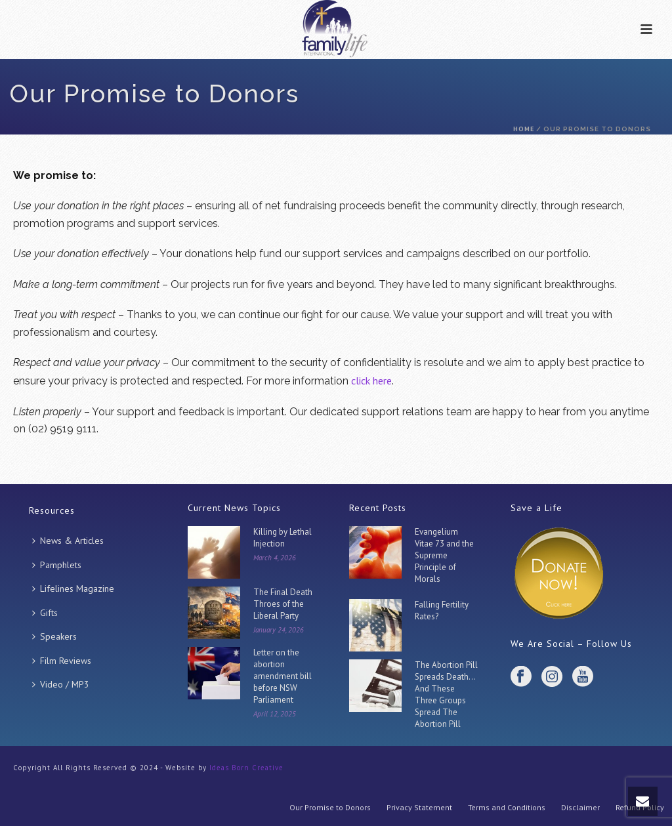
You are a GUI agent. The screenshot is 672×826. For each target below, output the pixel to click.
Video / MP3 (60, 684)
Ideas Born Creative (246, 767)
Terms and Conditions (506, 807)
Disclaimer (580, 807)
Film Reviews (61, 661)
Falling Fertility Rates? (442, 610)
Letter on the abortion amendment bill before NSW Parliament (282, 676)
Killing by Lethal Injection (282, 537)
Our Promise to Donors (330, 807)
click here (371, 380)
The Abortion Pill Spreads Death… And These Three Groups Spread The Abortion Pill (446, 694)
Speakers (54, 636)
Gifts (45, 613)
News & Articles (68, 541)
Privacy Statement (419, 807)
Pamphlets (56, 565)
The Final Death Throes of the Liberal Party (282, 604)
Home (523, 129)
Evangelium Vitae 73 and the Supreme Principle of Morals (444, 555)
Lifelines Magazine (73, 588)
